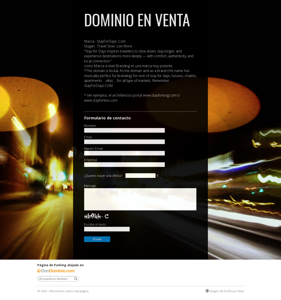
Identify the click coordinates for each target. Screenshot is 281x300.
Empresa (90, 160)
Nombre (90, 126)
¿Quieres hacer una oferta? (103, 176)
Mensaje (90, 186)
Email (88, 137)
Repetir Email (93, 148)
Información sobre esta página (68, 291)
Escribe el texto (95, 224)
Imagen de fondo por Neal (227, 291)
